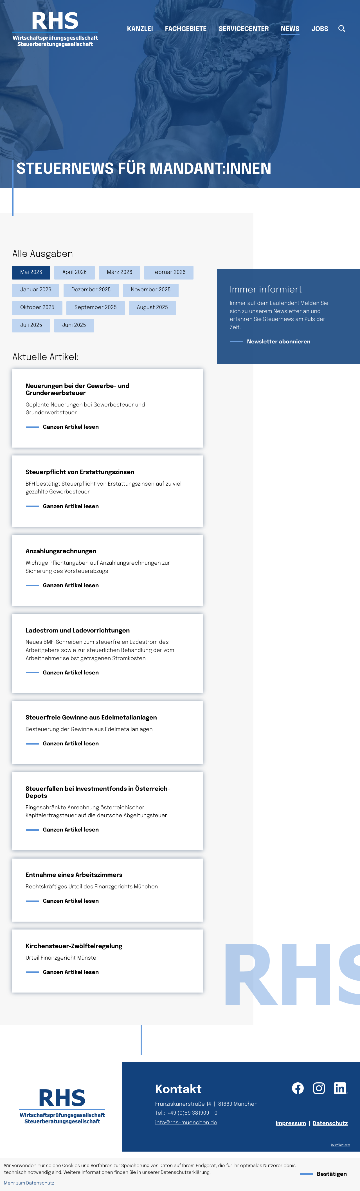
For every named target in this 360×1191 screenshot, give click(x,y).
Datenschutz (330, 1124)
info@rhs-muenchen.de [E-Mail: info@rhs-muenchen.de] (186, 1123)
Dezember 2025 (91, 290)
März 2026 (119, 272)
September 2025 (96, 307)
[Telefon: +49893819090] (193, 1114)
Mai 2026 (31, 272)
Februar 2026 (169, 272)
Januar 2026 (35, 290)
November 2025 (150, 290)
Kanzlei (140, 29)
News (290, 29)
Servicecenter (244, 29)
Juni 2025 (74, 325)
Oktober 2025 (37, 307)
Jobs (320, 29)
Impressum (291, 1124)
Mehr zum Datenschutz (29, 1183)
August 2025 (152, 307)
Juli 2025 (31, 325)
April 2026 (74, 272)
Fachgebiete (186, 29)
